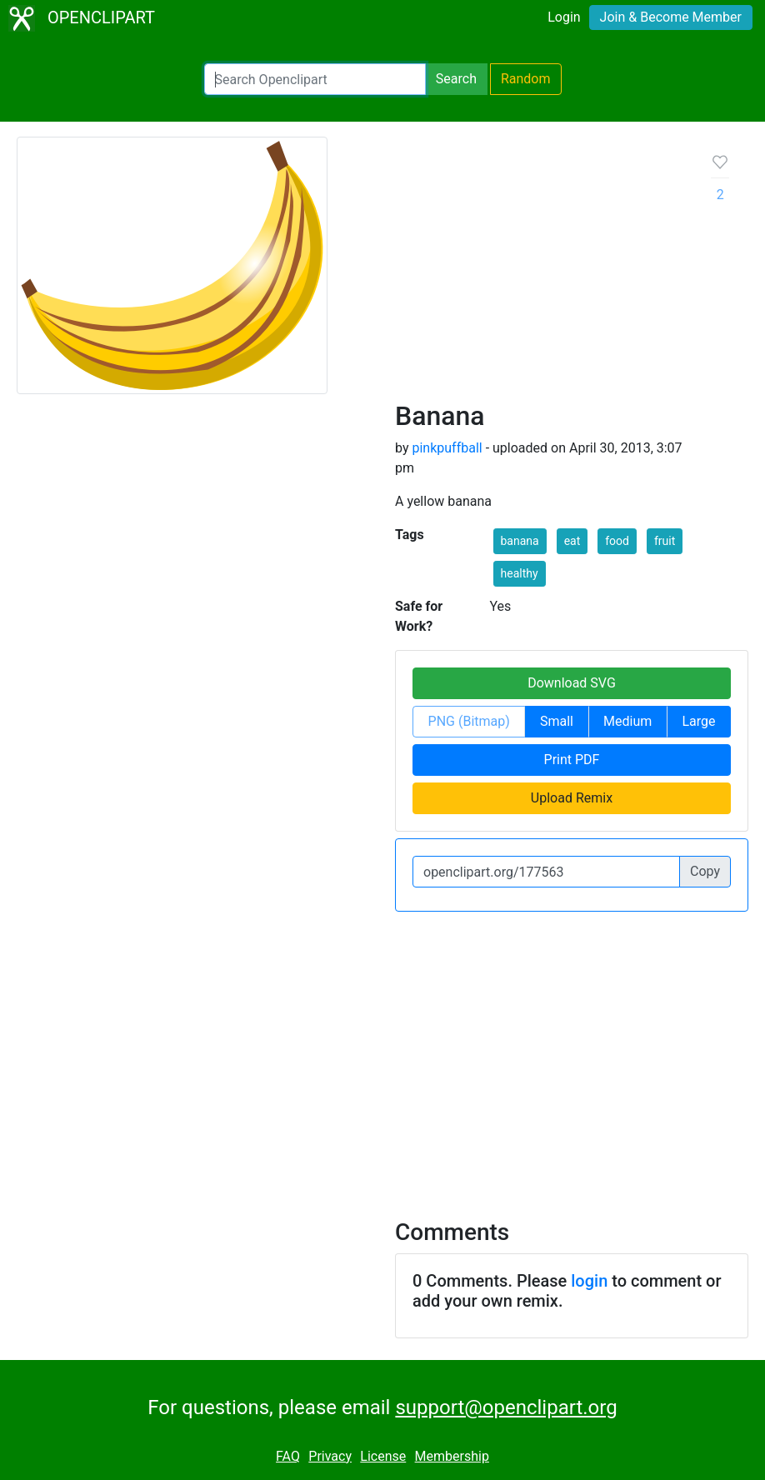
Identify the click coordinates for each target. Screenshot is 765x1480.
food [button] (617, 541)
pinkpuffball (447, 448)
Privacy (330, 1456)
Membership (452, 1456)
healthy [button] (519, 573)
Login (564, 17)
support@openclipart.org (506, 1407)
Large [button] (698, 721)
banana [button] (520, 541)
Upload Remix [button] (571, 798)
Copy (705, 871)
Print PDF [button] (572, 760)
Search (456, 79)
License (383, 1456)
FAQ (288, 1456)
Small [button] (556, 721)
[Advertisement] (540, 275)
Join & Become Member (671, 17)
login (589, 1281)
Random (526, 79)
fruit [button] (664, 541)
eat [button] (572, 541)
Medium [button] (627, 721)
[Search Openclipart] (315, 79)
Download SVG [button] (572, 683)
